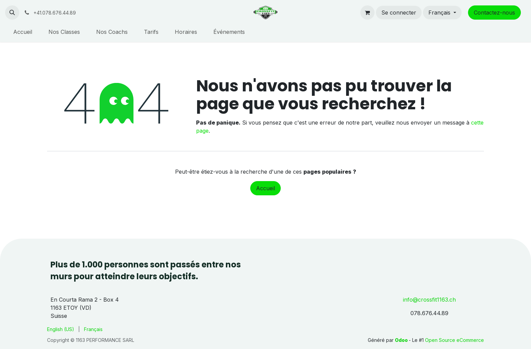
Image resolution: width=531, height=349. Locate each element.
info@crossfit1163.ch (429, 299)
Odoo (402, 340)
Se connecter (398, 12)
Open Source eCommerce (454, 340)
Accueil (265, 188)
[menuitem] (22, 32)
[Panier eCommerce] (367, 12)
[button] (12, 12)
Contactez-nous (494, 12)
